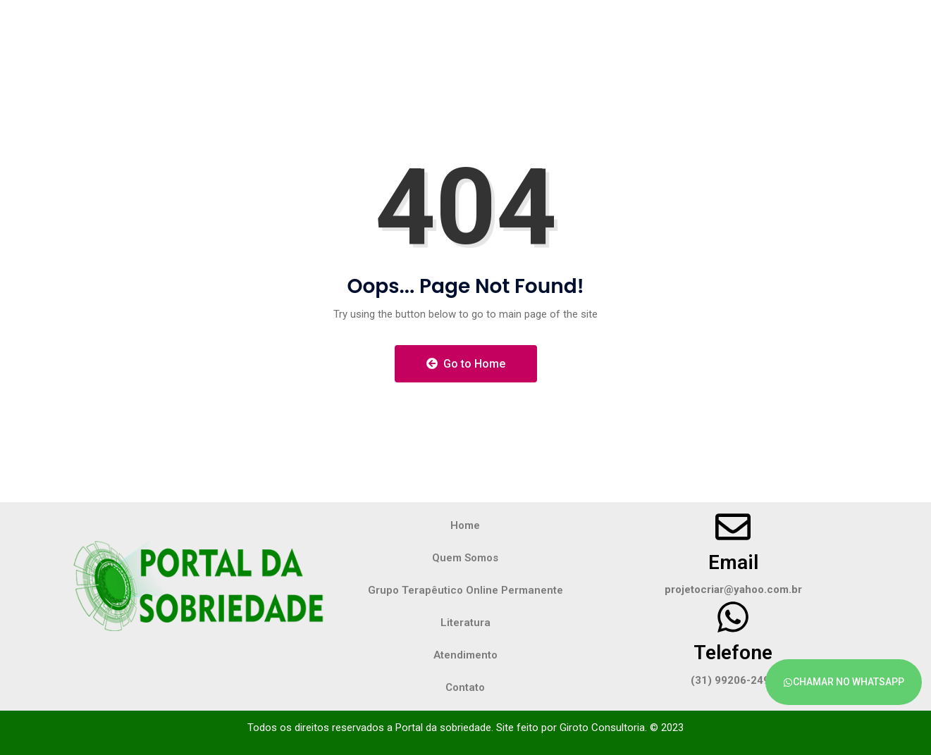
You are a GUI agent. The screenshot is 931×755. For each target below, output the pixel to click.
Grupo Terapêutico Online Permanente (465, 590)
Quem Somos (465, 557)
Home (465, 525)
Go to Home (465, 363)
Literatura (465, 622)
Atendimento (465, 655)
